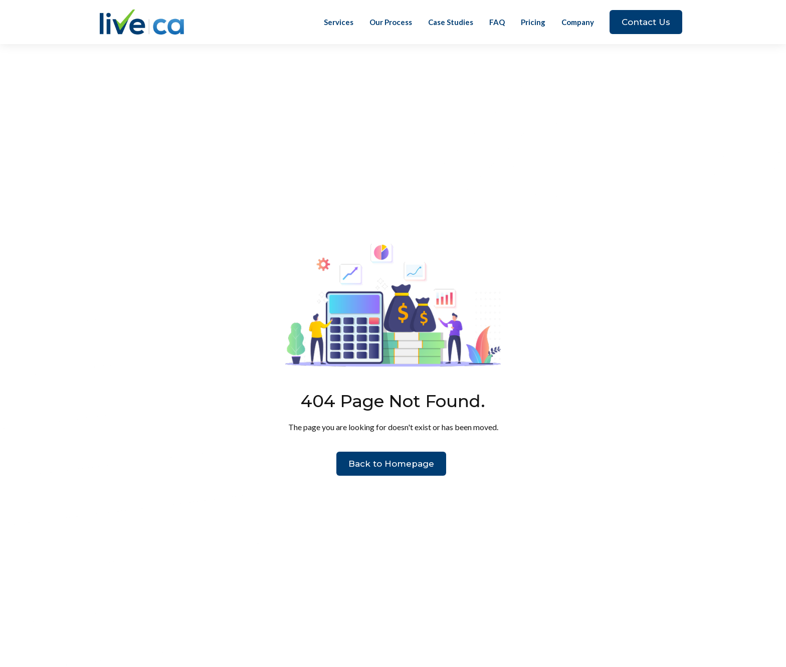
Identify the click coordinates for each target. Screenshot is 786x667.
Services (338, 22)
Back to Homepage (391, 464)
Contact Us (646, 22)
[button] (577, 22)
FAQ (497, 22)
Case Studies (450, 22)
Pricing (533, 22)
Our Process (390, 22)
